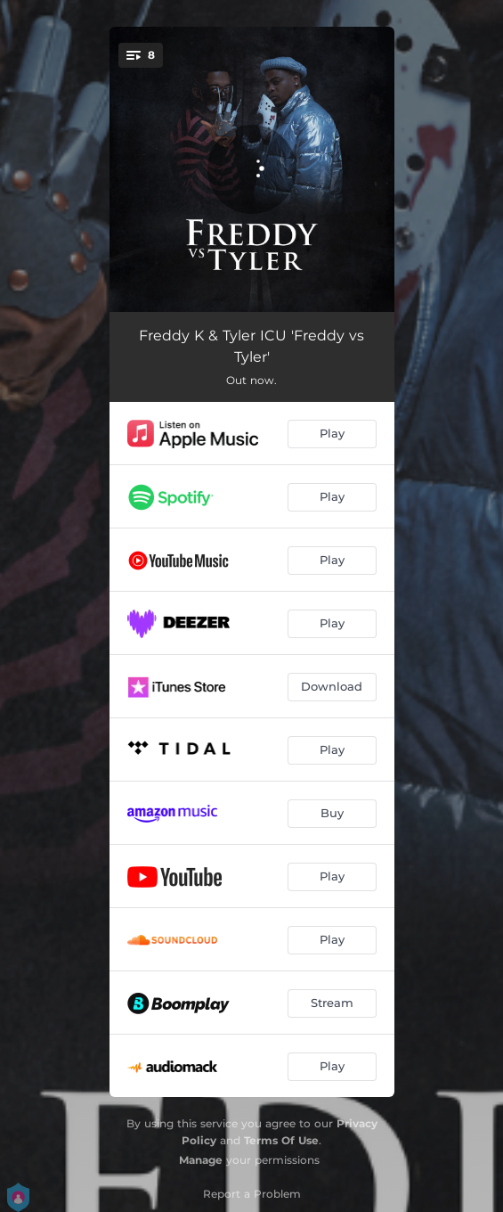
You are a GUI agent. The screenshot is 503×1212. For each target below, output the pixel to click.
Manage (201, 1160)
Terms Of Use (281, 1140)
